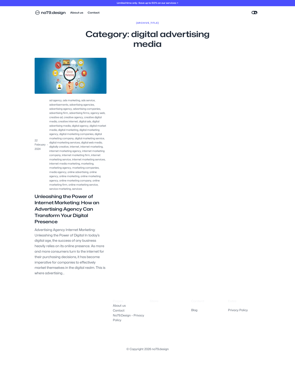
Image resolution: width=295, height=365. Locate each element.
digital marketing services (64, 142)
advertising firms (79, 112)
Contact (119, 310)
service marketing (60, 188)
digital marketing (68, 129)
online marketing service (83, 184)
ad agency (55, 100)
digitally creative (59, 146)
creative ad (56, 117)
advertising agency (60, 108)
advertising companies (86, 108)
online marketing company (75, 180)
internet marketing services (88, 159)
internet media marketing (64, 163)
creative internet (68, 121)
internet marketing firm (76, 155)
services (77, 188)
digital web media (91, 142)
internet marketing (91, 146)
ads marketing (71, 100)
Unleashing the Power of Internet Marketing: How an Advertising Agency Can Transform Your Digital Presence (67, 209)
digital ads (85, 121)
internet (74, 146)
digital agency (80, 125)
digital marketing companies (76, 134)
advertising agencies (81, 104)
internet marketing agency (65, 150)
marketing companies (85, 167)
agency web (97, 112)
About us (119, 305)
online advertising (78, 172)
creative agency (73, 117)
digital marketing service (89, 138)
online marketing (69, 176)
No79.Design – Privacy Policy (128, 318)
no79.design (53, 12)
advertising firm (58, 112)
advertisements (58, 104)
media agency (57, 172)
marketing (87, 163)
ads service (88, 100)
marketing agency (60, 167)
